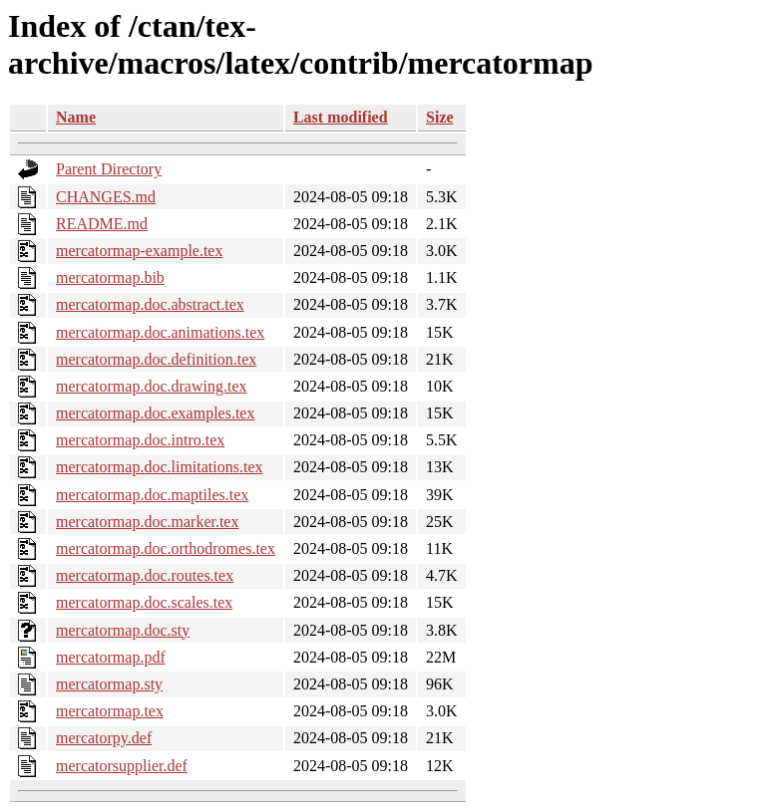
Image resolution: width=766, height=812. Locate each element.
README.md (102, 223)
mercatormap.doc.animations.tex (160, 332)
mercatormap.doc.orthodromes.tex (165, 548)
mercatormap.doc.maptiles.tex (152, 494)
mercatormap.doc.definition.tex (156, 359)
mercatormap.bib (110, 277)
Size (440, 117)
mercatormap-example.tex (139, 250)
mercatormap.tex (110, 710)
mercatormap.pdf (111, 657)
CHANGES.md (106, 196)
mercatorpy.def (104, 737)
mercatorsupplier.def (122, 765)
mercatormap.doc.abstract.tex (150, 304)
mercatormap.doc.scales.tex (144, 602)
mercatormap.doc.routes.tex (144, 575)
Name (76, 117)
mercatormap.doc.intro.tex (140, 439)
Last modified (340, 117)
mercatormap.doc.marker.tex (147, 521)
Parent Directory (109, 168)
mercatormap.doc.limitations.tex (159, 466)
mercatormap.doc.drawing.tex (151, 386)
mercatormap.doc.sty (123, 630)
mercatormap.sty (109, 684)
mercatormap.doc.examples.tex (155, 413)
